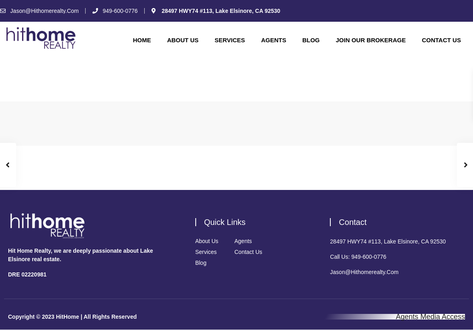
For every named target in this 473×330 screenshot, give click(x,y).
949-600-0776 (368, 257)
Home (142, 40)
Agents (274, 40)
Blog (310, 40)
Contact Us (441, 40)
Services (230, 40)
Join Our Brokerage (370, 40)
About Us (183, 40)
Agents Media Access (430, 317)
